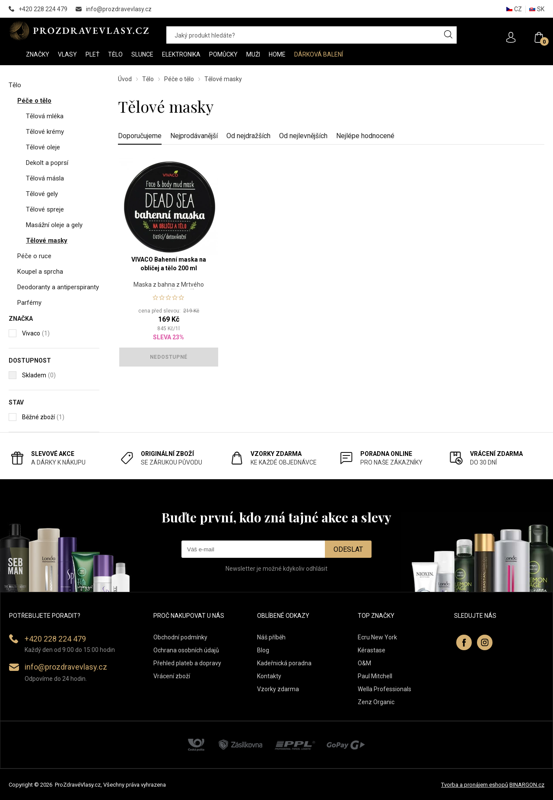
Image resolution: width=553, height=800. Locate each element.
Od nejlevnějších (303, 136)
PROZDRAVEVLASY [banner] (79, 31)
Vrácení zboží (171, 676)
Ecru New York (377, 637)
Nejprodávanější (194, 136)
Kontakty (269, 676)
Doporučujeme (140, 136)
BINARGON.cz (526, 784)
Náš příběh (271, 637)
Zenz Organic (376, 702)
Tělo (148, 79)
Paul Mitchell (375, 676)
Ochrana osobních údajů (186, 650)
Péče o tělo (179, 79)
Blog (263, 650)
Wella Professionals (384, 689)
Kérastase (371, 650)
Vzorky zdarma (278, 689)
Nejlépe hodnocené (365, 136)
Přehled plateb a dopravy (187, 663)
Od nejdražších (248, 136)
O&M (364, 663)
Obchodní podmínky (180, 637)
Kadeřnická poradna (284, 663)
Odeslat (348, 549)
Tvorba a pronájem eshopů (474, 784)
